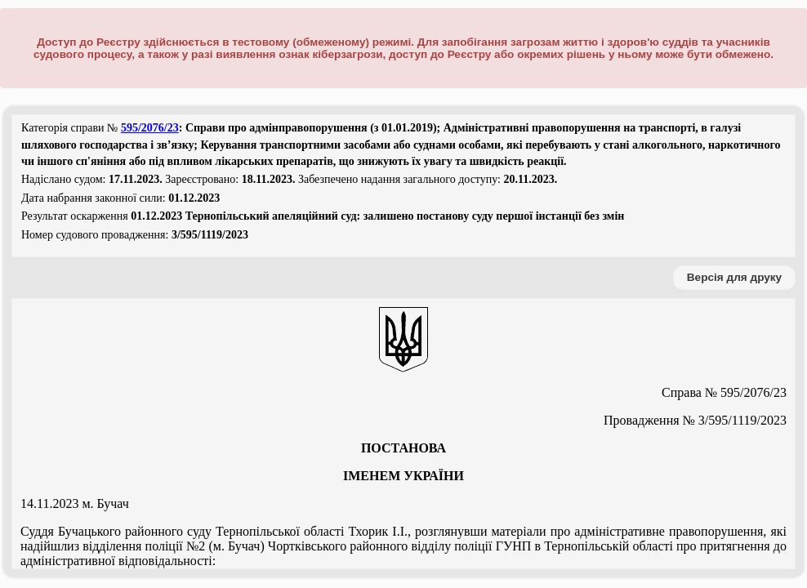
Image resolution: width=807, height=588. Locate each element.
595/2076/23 (150, 128)
